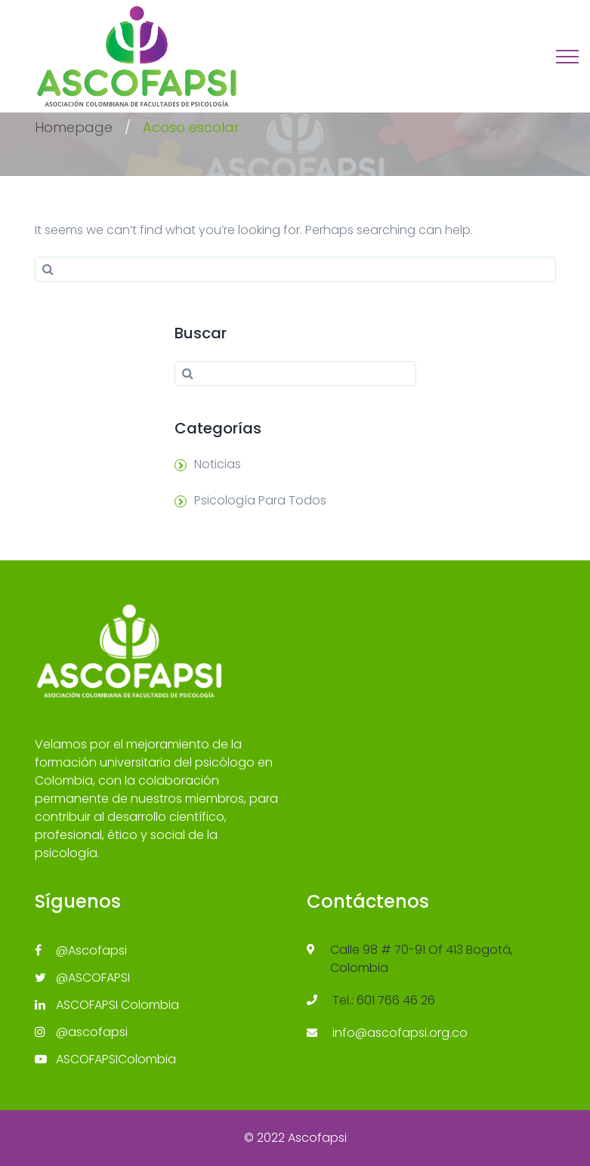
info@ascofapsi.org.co (400, 1032)
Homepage (74, 127)
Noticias (217, 464)
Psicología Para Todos (260, 500)
